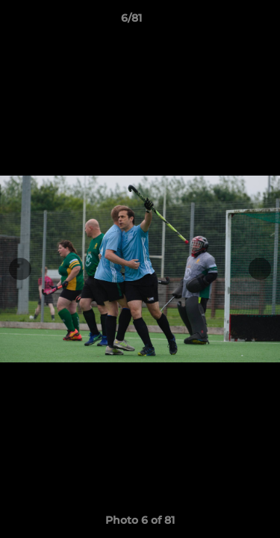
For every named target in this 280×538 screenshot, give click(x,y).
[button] (226, 21)
